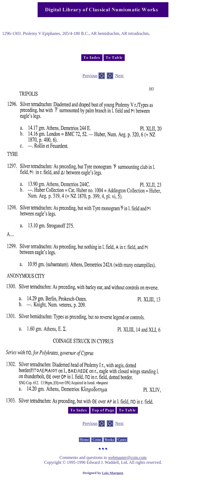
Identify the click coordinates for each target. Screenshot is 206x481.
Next (119, 75)
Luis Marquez (112, 473)
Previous (89, 75)
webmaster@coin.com (127, 457)
